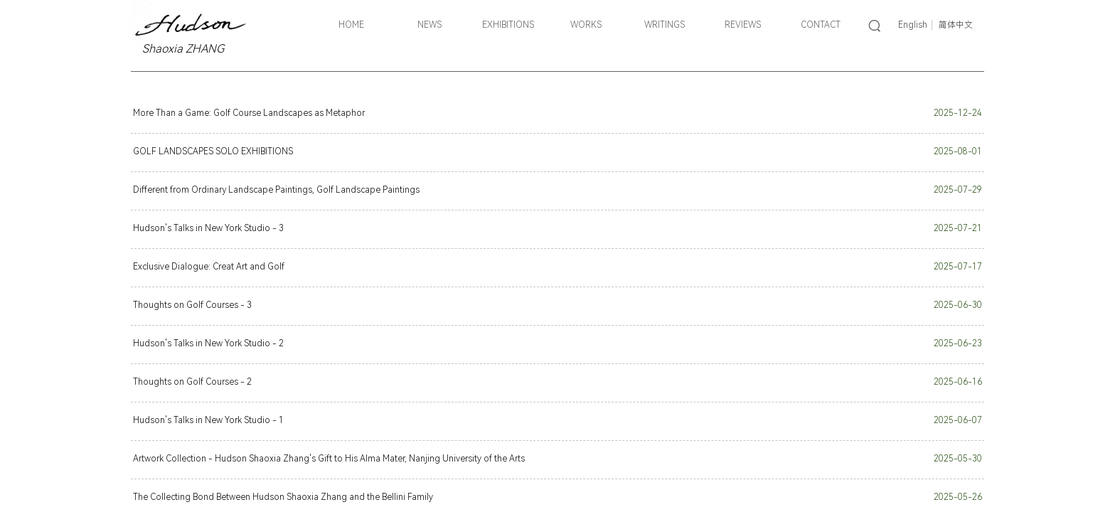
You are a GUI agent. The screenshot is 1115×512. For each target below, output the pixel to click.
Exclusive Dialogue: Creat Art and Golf (208, 267)
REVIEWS (743, 25)
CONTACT (821, 25)
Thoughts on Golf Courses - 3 (192, 305)
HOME (351, 25)
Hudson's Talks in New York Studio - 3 (208, 228)
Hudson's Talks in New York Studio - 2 (208, 343)
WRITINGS (664, 25)
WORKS (586, 25)
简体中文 (956, 25)
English (912, 25)
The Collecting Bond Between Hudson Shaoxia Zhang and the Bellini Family (283, 497)
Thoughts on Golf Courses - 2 (192, 382)
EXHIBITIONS (508, 25)
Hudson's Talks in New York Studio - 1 (208, 420)
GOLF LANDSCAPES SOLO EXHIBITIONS (213, 151)
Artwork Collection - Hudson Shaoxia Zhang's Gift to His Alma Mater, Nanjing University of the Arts (329, 459)
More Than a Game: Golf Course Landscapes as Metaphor (249, 113)
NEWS (429, 25)
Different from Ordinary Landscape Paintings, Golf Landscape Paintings (276, 190)
